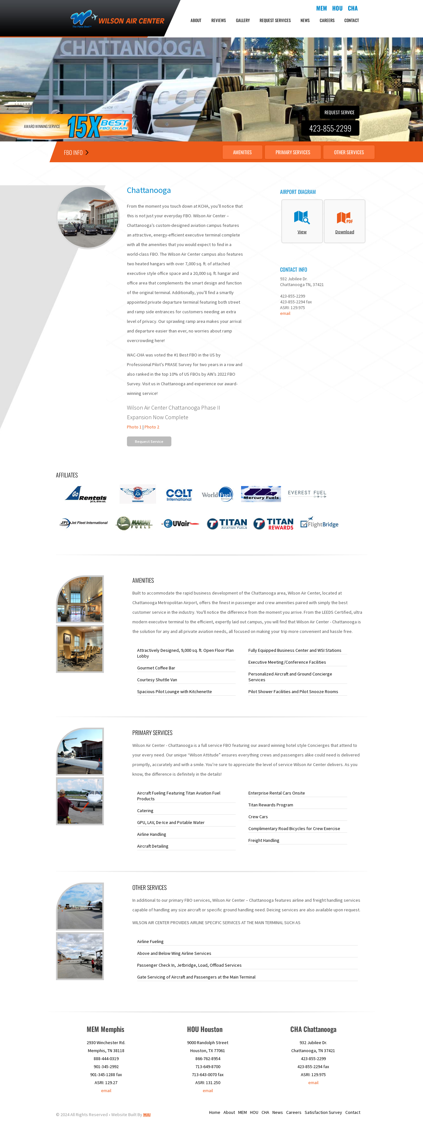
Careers (327, 20)
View (302, 221)
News (305, 20)
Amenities (226, 152)
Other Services (346, 152)
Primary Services (283, 152)
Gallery (243, 20)
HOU (254, 1112)
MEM (242, 1112)
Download (344, 221)
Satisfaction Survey (323, 1112)
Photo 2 (152, 427)
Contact (351, 20)
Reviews (218, 20)
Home (214, 1112)
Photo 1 (134, 427)
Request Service (340, 112)
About (196, 20)
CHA (265, 1112)
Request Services (275, 20)
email (285, 313)
